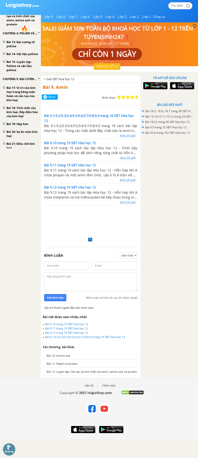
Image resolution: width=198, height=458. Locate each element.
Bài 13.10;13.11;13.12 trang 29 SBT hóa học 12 (169, 116)
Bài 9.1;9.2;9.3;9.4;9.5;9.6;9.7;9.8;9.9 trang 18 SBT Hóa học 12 (85, 337)
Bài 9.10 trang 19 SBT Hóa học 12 (66, 324)
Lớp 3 (122, 17)
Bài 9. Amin (55, 87)
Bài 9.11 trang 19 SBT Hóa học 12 (66, 328)
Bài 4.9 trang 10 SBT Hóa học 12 (166, 127)
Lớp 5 (97, 17)
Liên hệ (89, 386)
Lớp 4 (110, 17)
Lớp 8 (61, 17)
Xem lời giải (127, 135)
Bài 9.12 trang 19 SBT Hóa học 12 (66, 332)
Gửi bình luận (55, 297)
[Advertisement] (90, 221)
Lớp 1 (146, 17)
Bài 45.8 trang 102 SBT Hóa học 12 (167, 133)
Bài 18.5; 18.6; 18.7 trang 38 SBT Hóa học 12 (169, 111)
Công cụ (159, 17)
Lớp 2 (134, 17)
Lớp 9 (48, 17)
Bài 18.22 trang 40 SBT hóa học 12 (167, 122)
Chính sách (108, 386)
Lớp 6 (85, 17)
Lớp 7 (73, 17)
